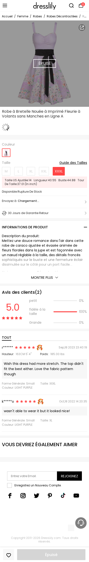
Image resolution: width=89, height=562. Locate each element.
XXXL (59, 171)
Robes (37, 16)
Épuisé (51, 554)
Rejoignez (69, 476)
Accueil (7, 16)
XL (31, 171)
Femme (22, 16)
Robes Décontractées (62, 16)
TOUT (6, 337)
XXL (44, 171)
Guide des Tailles (73, 163)
